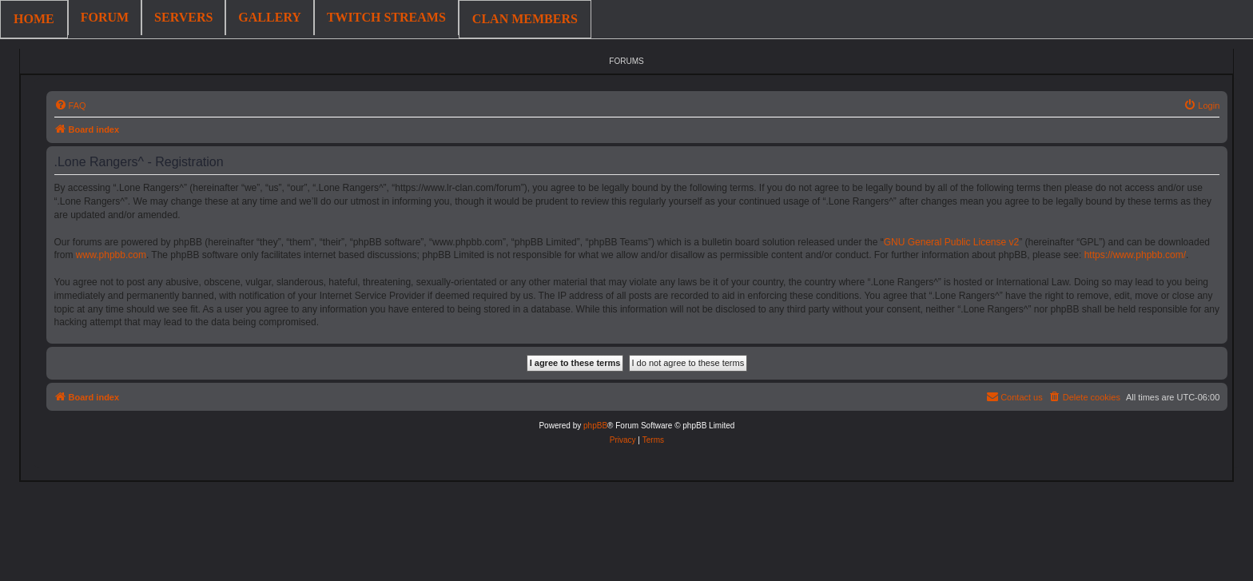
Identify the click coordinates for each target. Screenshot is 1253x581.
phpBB (595, 425)
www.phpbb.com (111, 255)
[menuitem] (70, 105)
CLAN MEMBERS (525, 19)
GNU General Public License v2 (951, 242)
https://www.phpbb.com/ (1135, 255)
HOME (34, 19)
